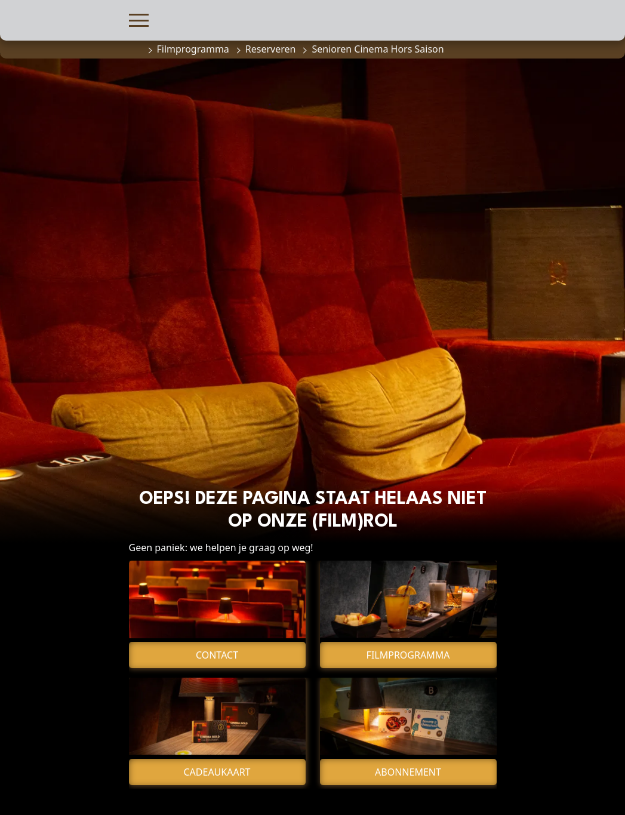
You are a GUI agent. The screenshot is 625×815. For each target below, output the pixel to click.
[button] (139, 19)
